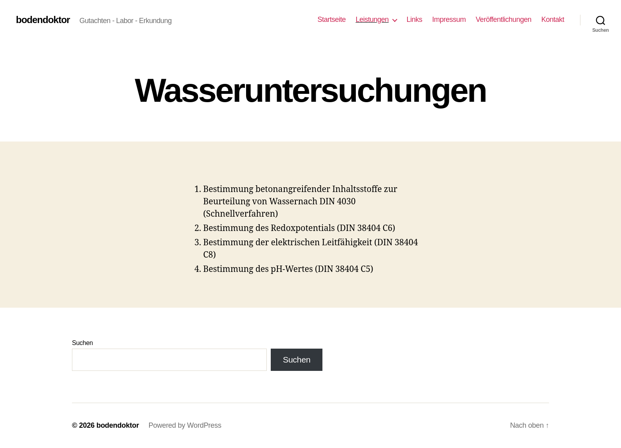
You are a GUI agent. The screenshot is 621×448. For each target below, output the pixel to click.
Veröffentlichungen (504, 19)
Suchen (82, 342)
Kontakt (552, 19)
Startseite (331, 19)
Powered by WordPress (184, 425)
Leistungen (371, 19)
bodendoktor (43, 20)
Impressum (449, 19)
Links (415, 19)
